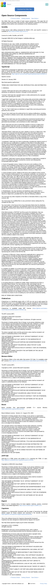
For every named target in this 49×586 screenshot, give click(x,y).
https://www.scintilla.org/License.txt (18, 31)
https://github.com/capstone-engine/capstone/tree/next (17, 514)
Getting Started (25, 18)
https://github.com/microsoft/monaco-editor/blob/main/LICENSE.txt (27, 360)
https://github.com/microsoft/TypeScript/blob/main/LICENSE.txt (29, 74)
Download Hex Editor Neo (24, 9)
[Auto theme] (32, 583)
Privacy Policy (43, 583)
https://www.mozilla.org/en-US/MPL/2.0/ (30, 505)
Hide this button (24, 12)
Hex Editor (2, 0)
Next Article (34, 18)
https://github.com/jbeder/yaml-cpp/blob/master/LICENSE (17, 460)
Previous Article (15, 18)
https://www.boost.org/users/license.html (13, 409)
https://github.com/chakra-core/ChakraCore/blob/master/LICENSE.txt (24, 309)
